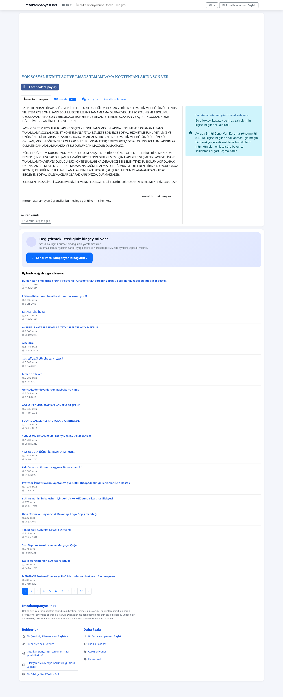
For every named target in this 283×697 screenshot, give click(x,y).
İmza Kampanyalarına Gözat (94, 5)
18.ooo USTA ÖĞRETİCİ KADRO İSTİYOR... (48, 452)
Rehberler (30, 629)
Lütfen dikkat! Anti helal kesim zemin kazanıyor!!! (54, 296)
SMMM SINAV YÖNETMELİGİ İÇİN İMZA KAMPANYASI (56, 436)
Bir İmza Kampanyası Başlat (238, 5)
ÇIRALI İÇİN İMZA (33, 311)
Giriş (212, 5)
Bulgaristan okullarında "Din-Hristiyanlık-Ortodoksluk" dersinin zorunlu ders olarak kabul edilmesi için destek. (94, 280)
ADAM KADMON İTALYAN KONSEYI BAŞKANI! (51, 405)
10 (81, 591)
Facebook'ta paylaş (38, 87)
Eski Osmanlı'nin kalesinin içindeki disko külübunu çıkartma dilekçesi (67, 498)
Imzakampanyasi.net (41, 5)
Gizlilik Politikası (115, 99)
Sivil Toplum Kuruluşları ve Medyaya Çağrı (49, 545)
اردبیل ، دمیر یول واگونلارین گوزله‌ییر (42, 358)
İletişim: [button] (121, 5)
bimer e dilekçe (32, 374)
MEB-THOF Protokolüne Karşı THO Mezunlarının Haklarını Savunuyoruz (68, 576)
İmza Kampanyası (36, 99)
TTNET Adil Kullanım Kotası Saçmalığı (46, 529)
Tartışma (90, 99)
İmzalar (65, 99)
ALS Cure (28, 343)
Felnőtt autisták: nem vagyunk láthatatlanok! (52, 467)
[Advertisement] (129, 44)
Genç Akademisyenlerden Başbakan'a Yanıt (50, 389)
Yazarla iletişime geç (36, 221)
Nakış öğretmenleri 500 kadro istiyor (46, 560)
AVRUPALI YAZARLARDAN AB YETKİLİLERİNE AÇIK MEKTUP (60, 327)
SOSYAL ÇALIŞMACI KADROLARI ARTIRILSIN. (51, 420)
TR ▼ (67, 5)
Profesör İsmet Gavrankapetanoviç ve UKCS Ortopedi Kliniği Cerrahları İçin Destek (76, 483)
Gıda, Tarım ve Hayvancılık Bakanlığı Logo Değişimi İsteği (59, 514)
